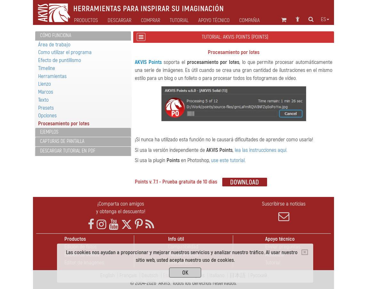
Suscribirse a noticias (283, 211)
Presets (46, 108)
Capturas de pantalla (62, 141)
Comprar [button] (150, 20)
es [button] (325, 19)
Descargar (119, 20)
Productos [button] (86, 20)
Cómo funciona (55, 35)
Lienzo (44, 84)
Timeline (46, 68)
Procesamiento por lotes (63, 123)
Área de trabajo (54, 44)
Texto (43, 100)
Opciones (47, 115)
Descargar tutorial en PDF (67, 151)
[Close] (304, 252)
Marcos (45, 92)
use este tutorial (228, 160)
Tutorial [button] (179, 20)
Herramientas (52, 76)
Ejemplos (49, 132)
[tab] (83, 36)
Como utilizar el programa (65, 52)
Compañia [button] (249, 20)
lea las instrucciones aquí (260, 150)
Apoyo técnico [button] (214, 20)
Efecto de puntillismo (59, 60)
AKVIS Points (148, 62)
